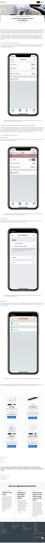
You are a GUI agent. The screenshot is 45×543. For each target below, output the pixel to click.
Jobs (1, 528)
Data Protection (3, 529)
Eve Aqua (2, 467)
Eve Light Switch (37, 467)
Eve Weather (41, 468)
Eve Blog (35, 526)
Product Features (3, 457)
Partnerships (36, 530)
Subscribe (3, 478)
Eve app (24, 31)
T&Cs (24, 526)
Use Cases (2, 458)
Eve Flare (31, 467)
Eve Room (15, 468)
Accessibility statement (4, 532)
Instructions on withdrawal (27, 528)
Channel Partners (14, 526)
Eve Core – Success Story (16, 525)
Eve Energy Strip (33, 407)
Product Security (3, 530)
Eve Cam (6, 467)
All (1, 456)
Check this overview (24, 131)
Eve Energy (18, 31)
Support (35, 528)
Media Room (14, 528)
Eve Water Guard (35, 468)
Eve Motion (5, 305)
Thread (2, 470)
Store (38, 2)
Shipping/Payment (26, 529)
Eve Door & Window (33, 436)
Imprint (2, 533)
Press (2, 526)
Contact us (35, 525)
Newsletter (35, 529)
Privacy (1, 461)
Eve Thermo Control (27, 468)
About (2, 525)
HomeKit (2, 462)
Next (43, 86)
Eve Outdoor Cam (9, 468)
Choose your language (37, 537)
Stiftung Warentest (35, 38)
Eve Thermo (20, 468)
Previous (1, 86)
